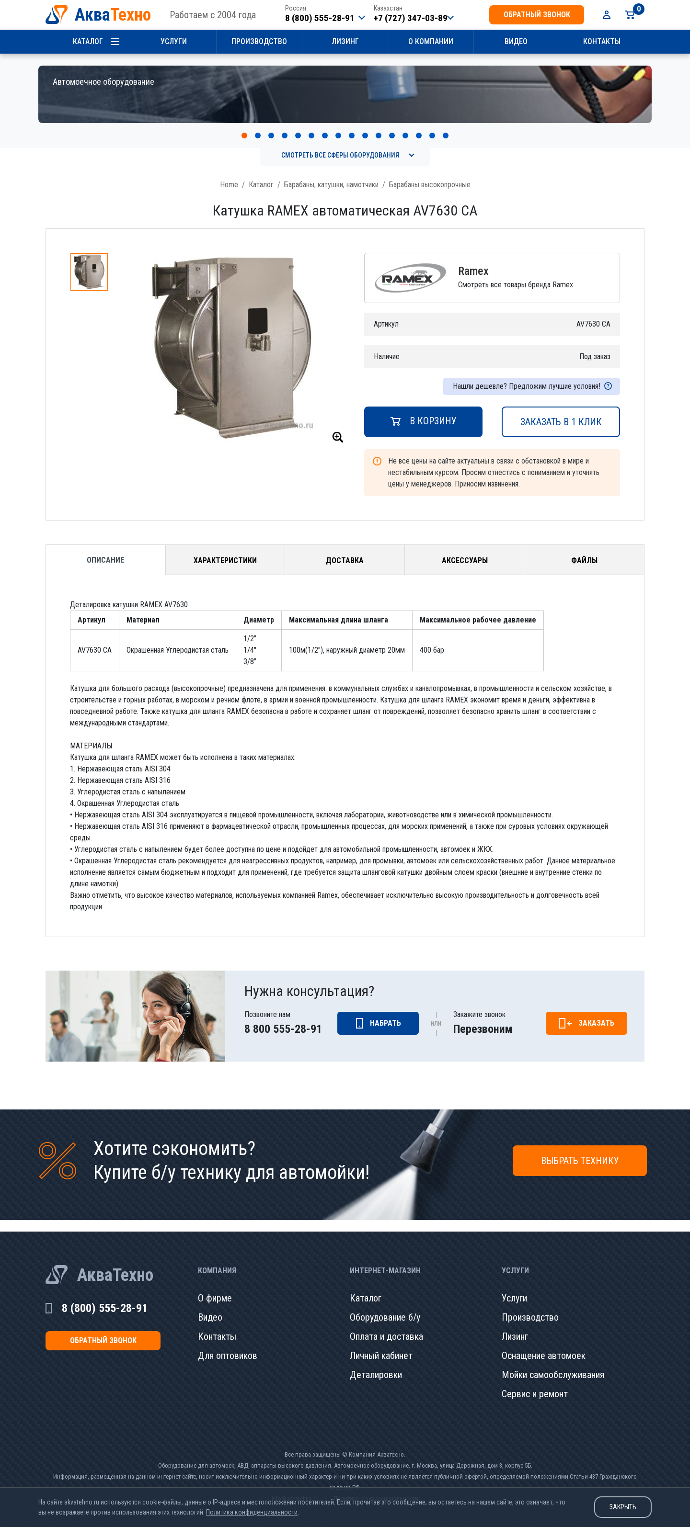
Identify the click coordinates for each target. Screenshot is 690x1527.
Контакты (602, 41)
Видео (516, 41)
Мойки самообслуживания (553, 1364)
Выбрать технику (580, 1150)
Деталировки (376, 1364)
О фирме (215, 1287)
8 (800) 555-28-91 (320, 17)
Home (229, 174)
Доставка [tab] (345, 549)
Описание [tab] (105, 549)
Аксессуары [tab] (465, 549)
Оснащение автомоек (544, 1345)
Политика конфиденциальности (252, 1512)
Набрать (385, 1012)
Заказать (596, 1012)
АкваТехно (115, 1265)
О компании (430, 41)
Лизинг (345, 41)
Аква (113, 15)
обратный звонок (537, 14)
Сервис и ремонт (535, 1383)
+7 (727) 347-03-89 (411, 17)
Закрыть (623, 1507)
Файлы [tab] (584, 549)
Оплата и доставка (386, 1326)
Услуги (174, 41)
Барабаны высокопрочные (430, 174)
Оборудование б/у (385, 1306)
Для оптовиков (227, 1345)
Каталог (88, 41)
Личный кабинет (381, 1345)
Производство (259, 41)
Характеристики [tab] (225, 549)
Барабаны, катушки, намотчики (331, 174)
